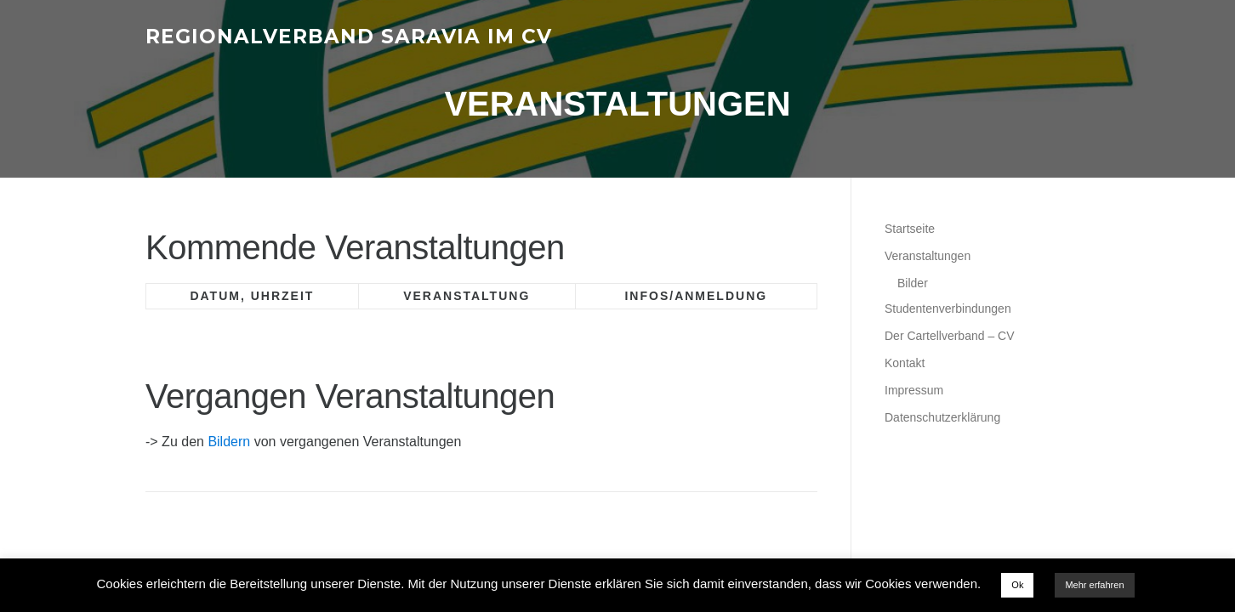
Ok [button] (1017, 585)
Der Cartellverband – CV (950, 336)
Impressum (914, 390)
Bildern (229, 441)
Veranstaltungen (927, 256)
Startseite (910, 228)
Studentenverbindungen (948, 308)
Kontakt (905, 363)
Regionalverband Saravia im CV (348, 36)
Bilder (912, 283)
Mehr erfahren (1094, 585)
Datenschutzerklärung (942, 417)
